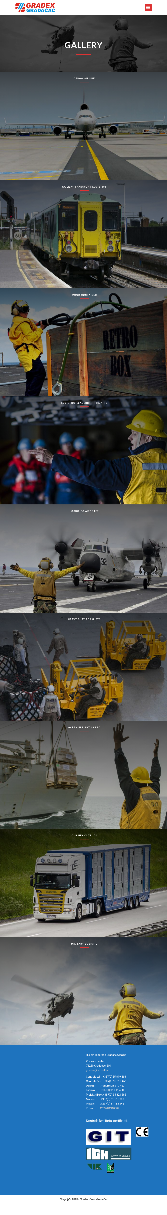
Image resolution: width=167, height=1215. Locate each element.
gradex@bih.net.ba (97, 1070)
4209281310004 (109, 1108)
